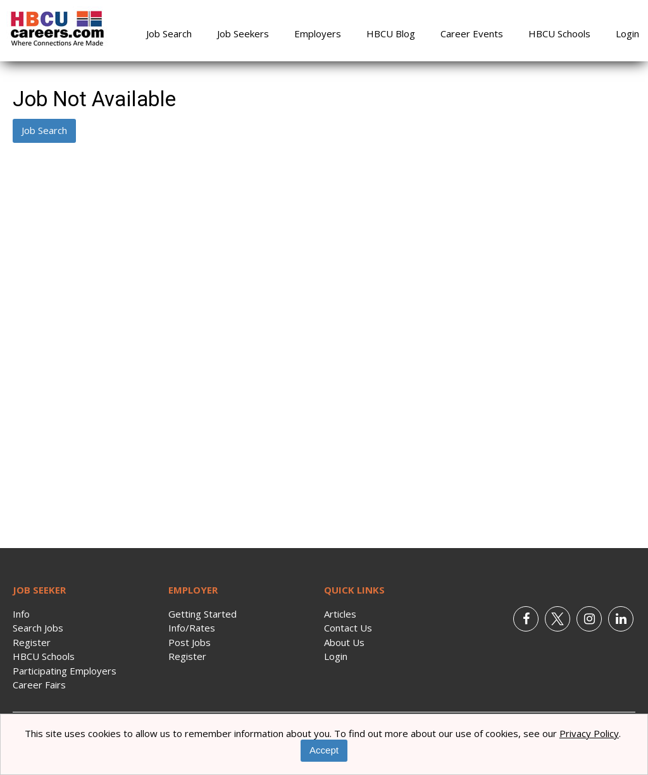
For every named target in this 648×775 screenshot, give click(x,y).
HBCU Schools (559, 33)
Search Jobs (38, 627)
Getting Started (202, 613)
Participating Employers (64, 670)
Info (21, 613)
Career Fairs (39, 684)
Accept (324, 750)
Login (627, 33)
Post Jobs (189, 642)
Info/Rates (191, 627)
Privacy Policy (589, 733)
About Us (344, 642)
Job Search (169, 33)
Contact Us (348, 627)
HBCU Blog (390, 33)
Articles (340, 613)
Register (32, 642)
